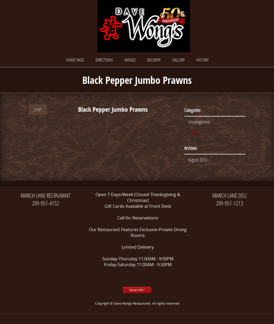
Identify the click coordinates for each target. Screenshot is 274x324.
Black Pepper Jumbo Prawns (113, 109)
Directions (104, 60)
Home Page (75, 60)
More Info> (137, 290)
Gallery (178, 60)
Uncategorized (199, 122)
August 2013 (197, 160)
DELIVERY (154, 60)
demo (195, 132)
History (202, 60)
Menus (130, 60)
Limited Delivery (138, 247)
